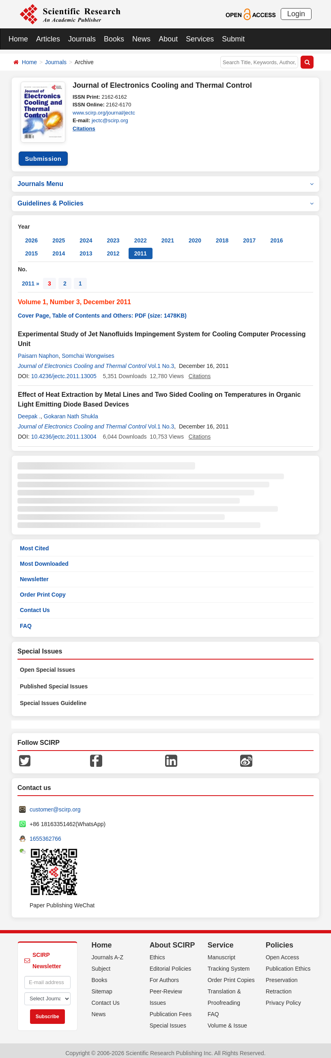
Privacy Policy (283, 998)
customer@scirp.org (55, 804)
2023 (113, 235)
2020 (195, 235)
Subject (101, 964)
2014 (58, 248)
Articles (48, 39)
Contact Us (35, 605)
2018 (222, 235)
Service (221, 940)
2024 (86, 235)
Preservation (282, 975)
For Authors (164, 975)
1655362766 (45, 834)
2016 (276, 235)
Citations (84, 128)
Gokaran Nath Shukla (71, 411)
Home (18, 39)
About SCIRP (172, 940)
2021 (167, 235)
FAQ (26, 621)
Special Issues (168, 1020)
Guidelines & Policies (165, 198)
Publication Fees (171, 1009)
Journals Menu (165, 178)
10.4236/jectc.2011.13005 (64, 371)
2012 (113, 248)
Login (296, 14)
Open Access (282, 952)
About (168, 39)
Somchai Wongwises (88, 351)
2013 (86, 248)
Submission (43, 153)
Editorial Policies (170, 964)
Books (114, 39)
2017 (249, 235)
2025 (58, 235)
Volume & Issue (227, 1020)
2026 (31, 235)
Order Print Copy (43, 589)
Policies (279, 940)
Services (200, 39)
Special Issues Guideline (53, 698)
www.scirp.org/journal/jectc (104, 113)
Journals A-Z (108, 952)
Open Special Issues (47, 665)
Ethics (157, 952)
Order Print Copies (231, 975)
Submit (233, 39)
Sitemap (102, 986)
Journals (82, 39)
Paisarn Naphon (38, 351)
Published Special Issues (54, 681)
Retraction (279, 986)
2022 (140, 235)
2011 (140, 248)
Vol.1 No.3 (161, 361)
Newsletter (34, 574)
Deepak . (29, 411)
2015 (31, 248)
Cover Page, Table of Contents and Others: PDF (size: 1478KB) (102, 310)
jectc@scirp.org (110, 120)
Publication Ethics (288, 964)
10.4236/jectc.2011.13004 (64, 432)
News (141, 39)
